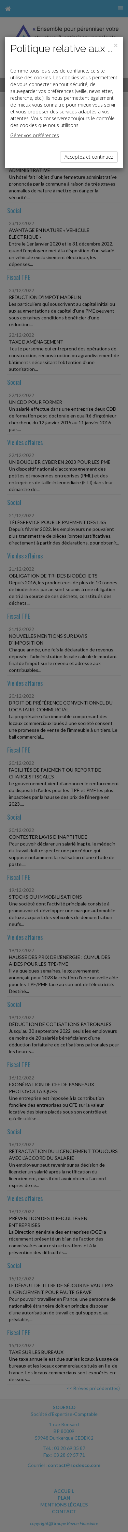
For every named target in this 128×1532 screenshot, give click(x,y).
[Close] (116, 45)
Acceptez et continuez (89, 157)
